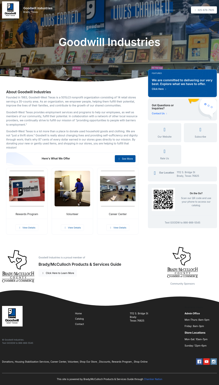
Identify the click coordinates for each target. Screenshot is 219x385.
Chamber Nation (153, 379)
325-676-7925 (204, 10)
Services (170, 10)
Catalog (79, 318)
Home (158, 10)
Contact (183, 10)
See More (125, 158)
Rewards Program (27, 214)
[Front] (11, 9)
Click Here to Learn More (57, 273)
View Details (26, 227)
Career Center (118, 214)
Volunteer (72, 214)
